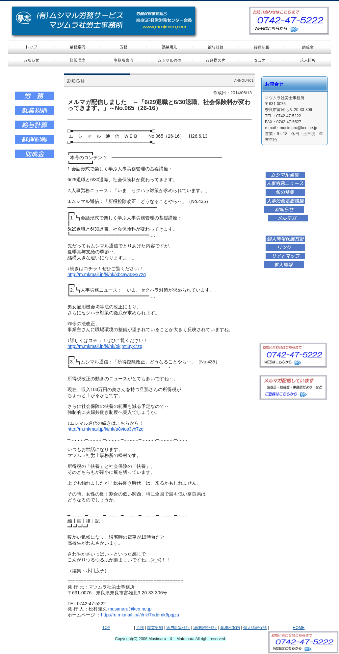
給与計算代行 (178, 627)
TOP (106, 627)
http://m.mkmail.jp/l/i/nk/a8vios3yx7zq (105, 429)
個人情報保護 (255, 627)
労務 (140, 627)
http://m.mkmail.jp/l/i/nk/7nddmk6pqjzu (140, 614)
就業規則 (155, 627)
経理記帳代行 (205, 627)
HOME (298, 627)
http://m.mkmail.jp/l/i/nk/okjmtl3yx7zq (104, 346)
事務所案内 (230, 627)
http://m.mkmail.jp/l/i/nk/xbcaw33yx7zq (106, 274)
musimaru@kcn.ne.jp (130, 608)
